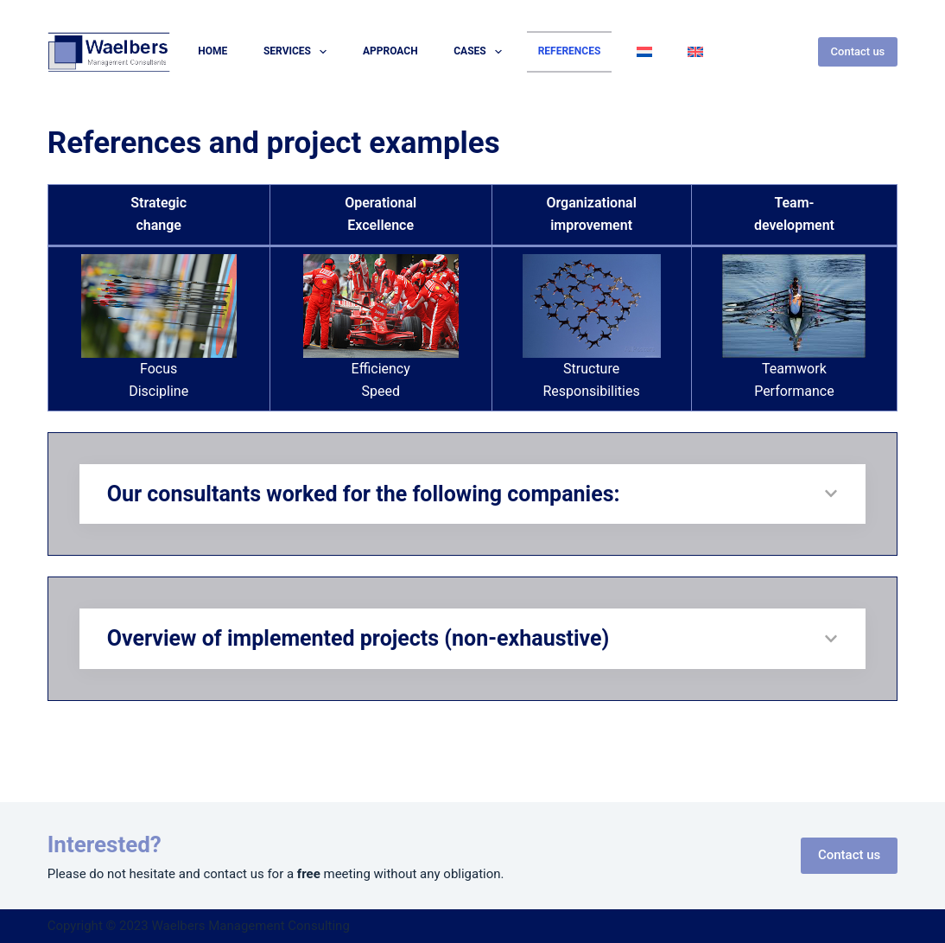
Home (212, 51)
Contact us (858, 51)
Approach (390, 51)
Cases (481, 51)
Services (298, 51)
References (569, 51)
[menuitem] (644, 52)
